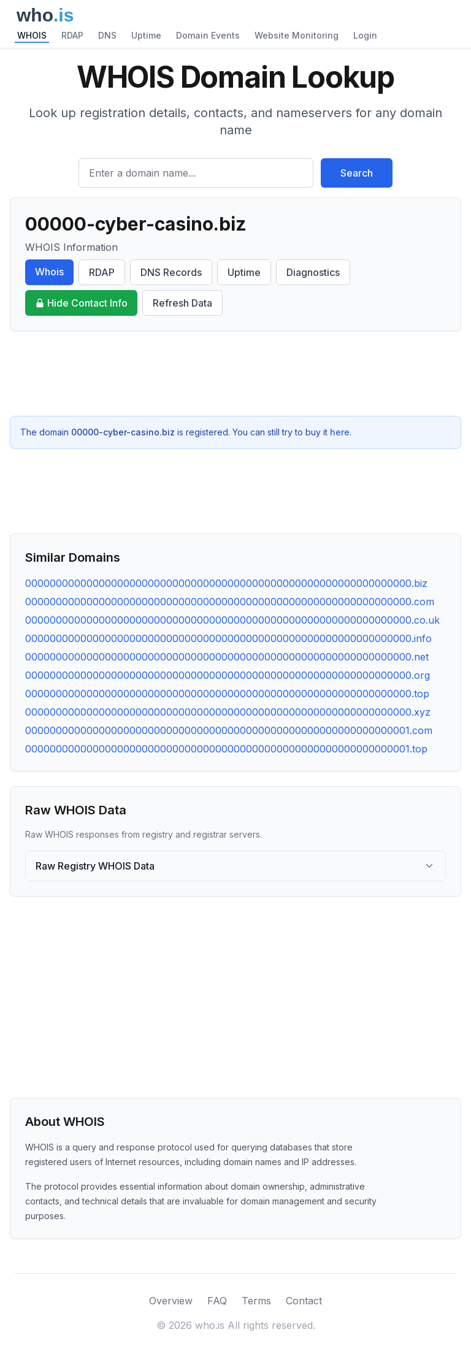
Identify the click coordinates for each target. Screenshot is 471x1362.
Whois (49, 272)
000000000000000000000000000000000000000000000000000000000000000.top (227, 693)
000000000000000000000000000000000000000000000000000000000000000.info (228, 638)
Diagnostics (313, 272)
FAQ (217, 1301)
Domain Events (208, 35)
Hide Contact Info (81, 303)
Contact (304, 1301)
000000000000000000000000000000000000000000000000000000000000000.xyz (228, 712)
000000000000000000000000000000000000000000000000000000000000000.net (227, 657)
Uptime (146, 35)
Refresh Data (182, 303)
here (340, 432)
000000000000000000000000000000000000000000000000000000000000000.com (229, 601)
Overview (171, 1301)
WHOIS (32, 35)
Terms (256, 1301)
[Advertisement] (235, 373)
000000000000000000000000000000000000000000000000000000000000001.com (228, 730)
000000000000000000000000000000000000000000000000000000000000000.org (227, 675)
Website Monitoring (297, 35)
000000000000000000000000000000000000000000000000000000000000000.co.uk (232, 620)
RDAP (72, 35)
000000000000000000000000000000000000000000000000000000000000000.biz (226, 583)
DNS (107, 35)
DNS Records (171, 272)
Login (365, 35)
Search (356, 173)
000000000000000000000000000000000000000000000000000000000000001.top (226, 749)
